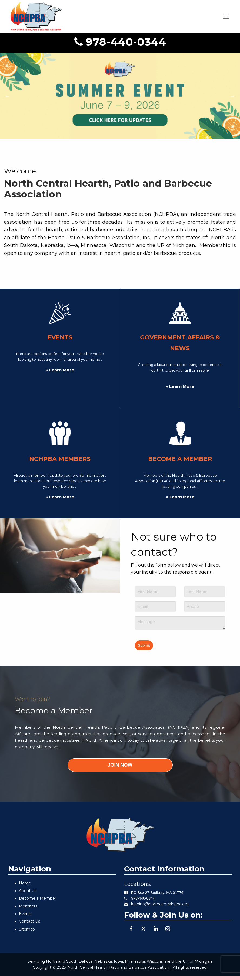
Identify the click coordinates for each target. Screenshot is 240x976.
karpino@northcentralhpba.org (160, 904)
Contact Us (29, 921)
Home (25, 883)
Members (28, 906)
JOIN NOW (120, 765)
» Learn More (60, 369)
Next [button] (232, 96)
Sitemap (27, 929)
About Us (27, 890)
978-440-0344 (120, 41)
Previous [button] (7, 96)
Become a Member (37, 898)
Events (25, 913)
